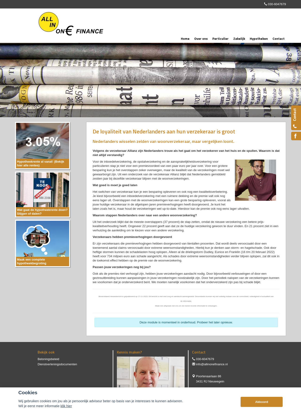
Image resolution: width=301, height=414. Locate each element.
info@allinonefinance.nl (212, 364)
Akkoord (261, 402)
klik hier (66, 406)
